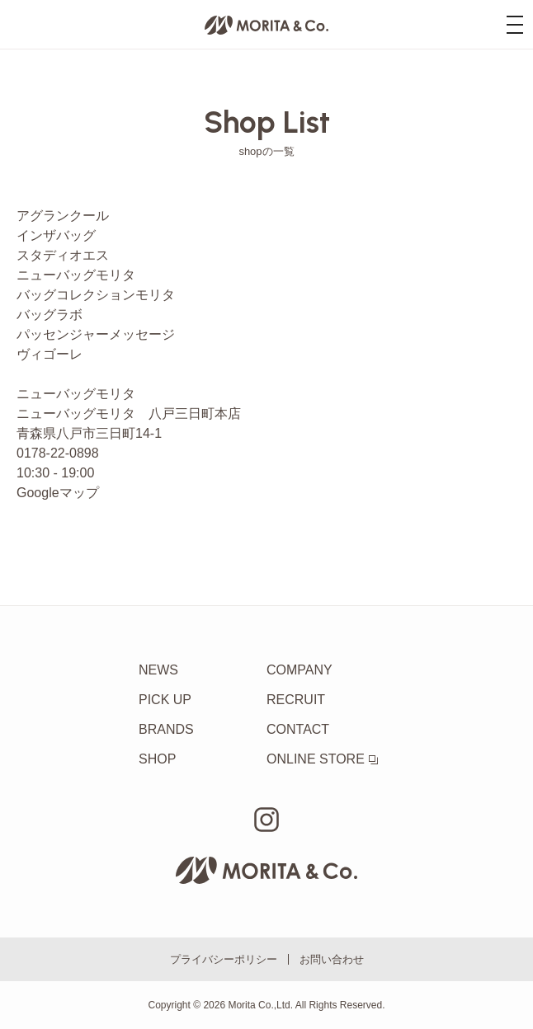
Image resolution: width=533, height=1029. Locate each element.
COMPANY (299, 670)
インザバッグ (56, 235)
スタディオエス (63, 255)
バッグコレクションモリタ (96, 295)
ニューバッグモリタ (76, 275)
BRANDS (166, 729)
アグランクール (63, 216)
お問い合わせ (332, 959)
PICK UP (165, 700)
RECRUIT (295, 700)
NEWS (158, 670)
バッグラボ (50, 315)
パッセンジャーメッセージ (96, 334)
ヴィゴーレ (50, 354)
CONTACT (297, 729)
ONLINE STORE (322, 759)
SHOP (157, 759)
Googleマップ (58, 493)
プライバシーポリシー (223, 959)
